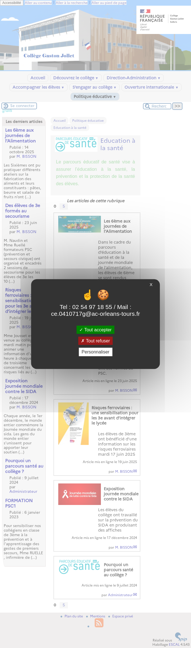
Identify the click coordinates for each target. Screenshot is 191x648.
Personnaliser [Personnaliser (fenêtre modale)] (95, 351)
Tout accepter (95, 329)
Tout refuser (95, 340)
